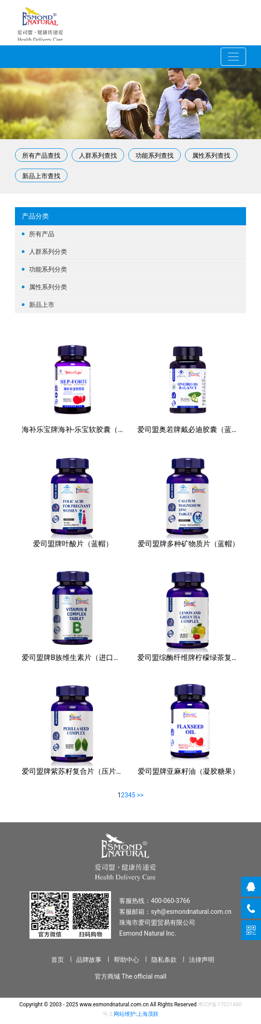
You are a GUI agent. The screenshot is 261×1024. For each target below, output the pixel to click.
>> (140, 795)
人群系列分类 (130, 252)
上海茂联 (148, 1014)
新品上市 (130, 304)
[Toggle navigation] (233, 57)
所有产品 (130, 234)
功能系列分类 (130, 269)
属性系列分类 (130, 287)
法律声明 (201, 959)
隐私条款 (164, 959)
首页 (57, 959)
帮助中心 (126, 959)
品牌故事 (89, 959)
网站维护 (124, 1014)
